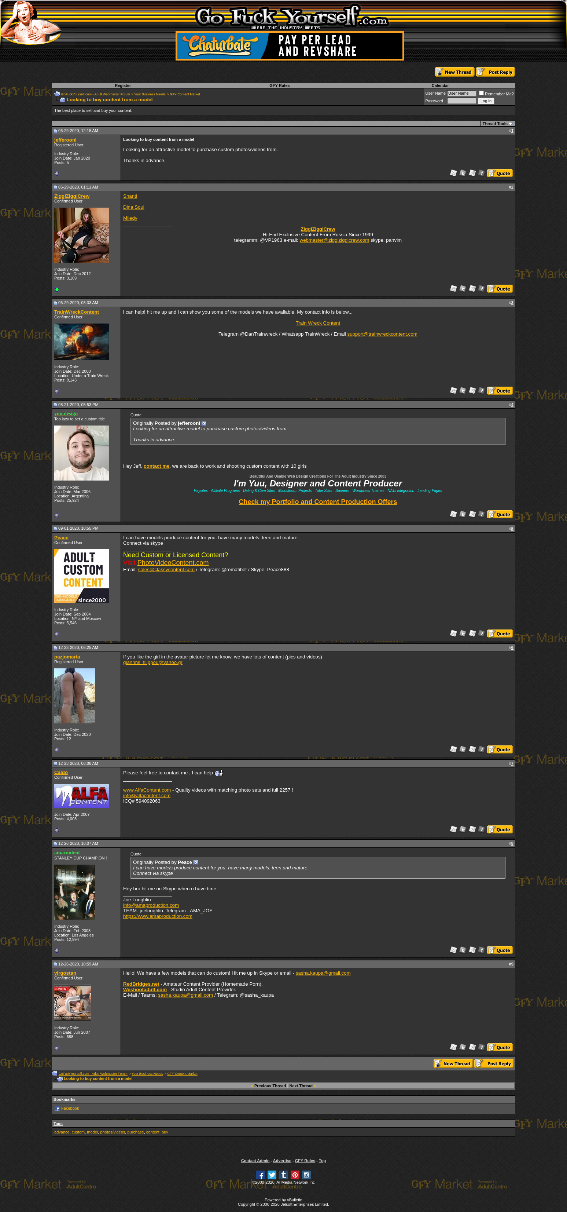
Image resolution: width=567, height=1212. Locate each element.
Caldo (61, 772)
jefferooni (65, 140)
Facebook (70, 1108)
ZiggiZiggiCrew (71, 196)
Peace (61, 537)
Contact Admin (255, 1160)
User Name (435, 93)
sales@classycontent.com (166, 569)
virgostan (65, 973)
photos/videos (112, 1132)
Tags (58, 1123)
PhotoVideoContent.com (173, 562)
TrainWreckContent (76, 312)
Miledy (130, 218)
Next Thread (301, 1086)
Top (322, 1160)
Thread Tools (495, 123)
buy (165, 1132)
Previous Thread (270, 1086)
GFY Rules (279, 85)
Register (123, 85)
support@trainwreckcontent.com (382, 334)
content (152, 1132)
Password (434, 101)
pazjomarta (67, 657)
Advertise (282, 1160)
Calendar (440, 85)
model (92, 1132)
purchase (135, 1132)
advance (62, 1132)
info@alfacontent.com (146, 795)
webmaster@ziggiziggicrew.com (334, 240)
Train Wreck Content (318, 323)
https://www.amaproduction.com (157, 916)
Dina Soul (133, 207)
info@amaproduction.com (151, 905)
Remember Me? (496, 94)
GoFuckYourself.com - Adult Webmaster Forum (95, 94)
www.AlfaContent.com (147, 790)
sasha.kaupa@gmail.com (323, 973)
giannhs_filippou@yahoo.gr (153, 662)
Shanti (130, 196)
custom (78, 1132)
